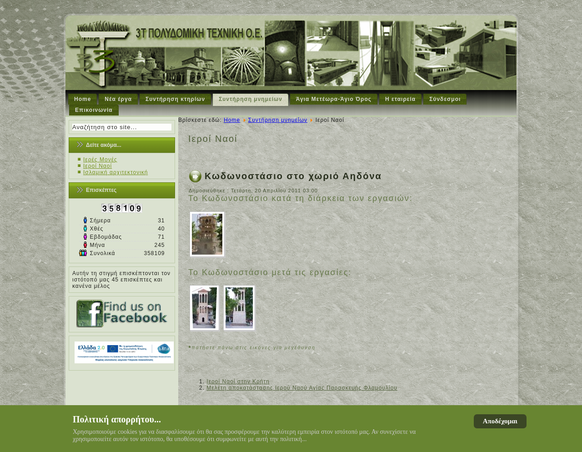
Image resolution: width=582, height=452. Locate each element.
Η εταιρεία (400, 99)
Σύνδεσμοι (445, 99)
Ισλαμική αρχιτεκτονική (115, 172)
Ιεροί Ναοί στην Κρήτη (238, 381)
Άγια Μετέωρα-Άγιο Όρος (333, 99)
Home (82, 99)
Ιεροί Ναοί (97, 166)
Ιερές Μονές (100, 159)
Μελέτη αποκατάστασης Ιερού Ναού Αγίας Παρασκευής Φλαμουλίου (301, 388)
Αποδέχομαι (500, 421)
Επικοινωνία (94, 110)
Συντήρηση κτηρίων (175, 99)
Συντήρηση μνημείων (250, 99)
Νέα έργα (118, 99)
